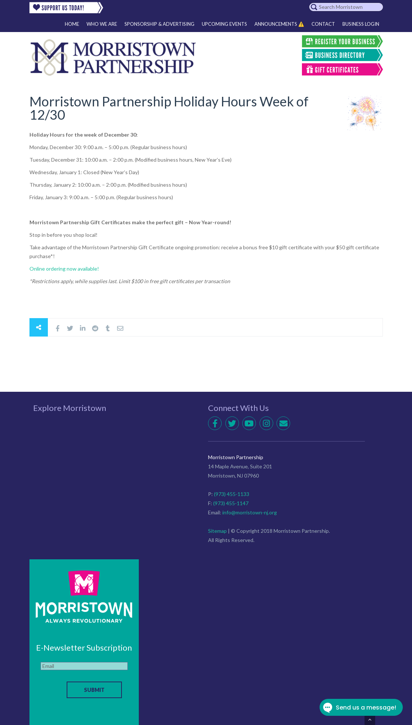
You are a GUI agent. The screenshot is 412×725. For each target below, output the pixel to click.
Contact (323, 24)
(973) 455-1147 (231, 503)
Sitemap (217, 531)
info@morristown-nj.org (249, 512)
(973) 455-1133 (231, 494)
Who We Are (102, 24)
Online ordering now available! (64, 268)
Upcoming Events (224, 24)
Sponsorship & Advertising (159, 24)
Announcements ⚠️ (279, 24)
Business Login (360, 24)
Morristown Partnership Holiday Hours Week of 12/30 (169, 108)
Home (72, 24)
